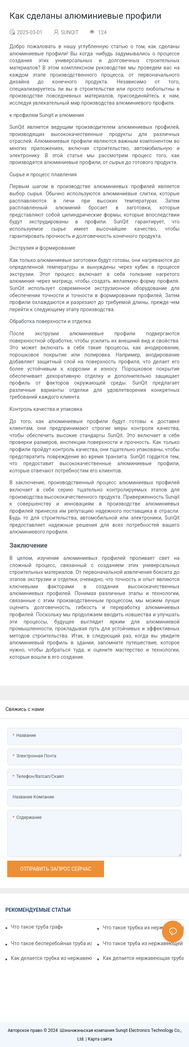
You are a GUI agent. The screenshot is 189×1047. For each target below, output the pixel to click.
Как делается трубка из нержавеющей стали (51, 958)
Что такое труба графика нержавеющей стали (37, 927)
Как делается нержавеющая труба (143, 958)
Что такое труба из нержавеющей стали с (143, 943)
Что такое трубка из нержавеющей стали (143, 927)
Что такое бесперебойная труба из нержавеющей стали (51, 943)
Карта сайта (100, 1039)
